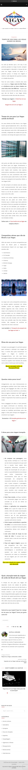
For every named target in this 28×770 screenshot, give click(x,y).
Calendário (6, 725)
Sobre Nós (21, 762)
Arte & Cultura (7, 721)
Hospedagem (6, 739)
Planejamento (14, 37)
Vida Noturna (6, 753)
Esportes (5, 735)
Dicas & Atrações (8, 732)
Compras (5, 728)
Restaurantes (6, 749)
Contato (14, 764)
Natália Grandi (14, 632)
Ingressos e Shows (8, 742)
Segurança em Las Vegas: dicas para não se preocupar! (14, 689)
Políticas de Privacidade (10, 762)
